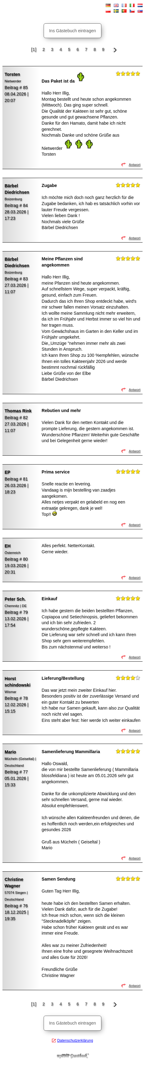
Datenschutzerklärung (75, 1040)
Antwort (134, 164)
